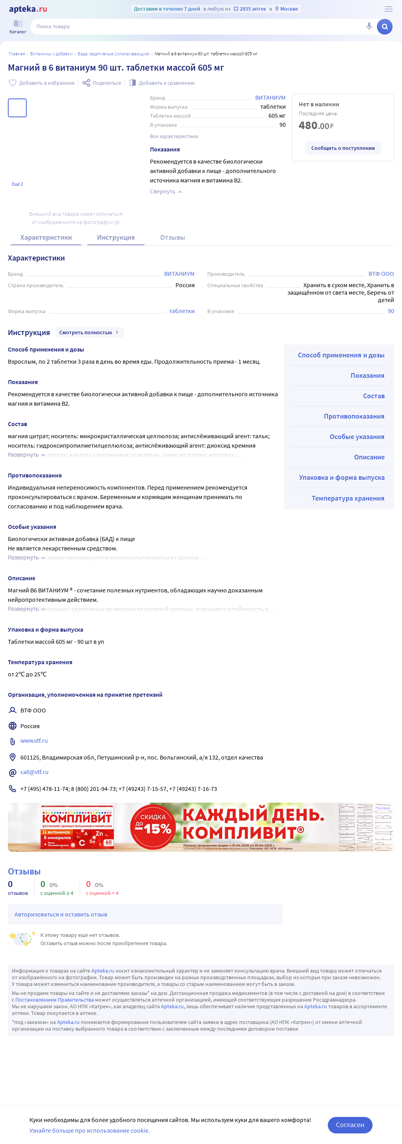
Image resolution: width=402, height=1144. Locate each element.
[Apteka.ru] (28, 9)
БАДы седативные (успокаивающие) (114, 53)
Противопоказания (354, 416)
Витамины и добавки (51, 53)
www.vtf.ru (34, 740)
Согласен (350, 1124)
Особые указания (357, 436)
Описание (369, 456)
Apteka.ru (102, 970)
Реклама (382, 808)
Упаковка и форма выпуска (342, 477)
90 (391, 311)
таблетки (182, 311)
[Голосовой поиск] (369, 26)
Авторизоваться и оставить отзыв (61, 914)
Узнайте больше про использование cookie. (89, 1130)
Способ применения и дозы (341, 354)
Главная (17, 53)
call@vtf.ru (34, 772)
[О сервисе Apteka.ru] (389, 9)
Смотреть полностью (89, 332)
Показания (368, 375)
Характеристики (46, 237)
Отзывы (172, 237)
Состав (374, 395)
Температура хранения (348, 498)
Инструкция (116, 237)
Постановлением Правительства (54, 999)
